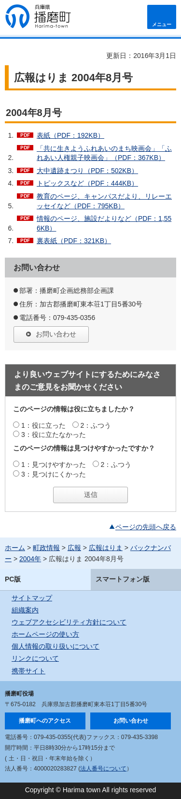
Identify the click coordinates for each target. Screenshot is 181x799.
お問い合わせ (56, 334)
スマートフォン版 (123, 579)
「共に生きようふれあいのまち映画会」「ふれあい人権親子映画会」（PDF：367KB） (104, 153)
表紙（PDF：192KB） (70, 135)
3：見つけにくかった (53, 474)
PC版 (13, 579)
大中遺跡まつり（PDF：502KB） (87, 170)
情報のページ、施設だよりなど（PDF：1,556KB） (104, 223)
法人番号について (103, 768)
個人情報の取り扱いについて (55, 646)
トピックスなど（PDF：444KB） (87, 183)
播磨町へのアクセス (45, 720)
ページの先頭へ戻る (145, 527)
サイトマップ (32, 598)
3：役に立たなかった (53, 434)
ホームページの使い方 (45, 634)
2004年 (30, 559)
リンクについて (35, 658)
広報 (74, 548)
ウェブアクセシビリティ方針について (69, 622)
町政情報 (46, 548)
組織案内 (25, 610)
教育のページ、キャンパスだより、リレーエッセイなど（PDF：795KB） (104, 201)
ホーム (15, 548)
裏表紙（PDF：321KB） (74, 241)
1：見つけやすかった (53, 464)
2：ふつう (96, 425)
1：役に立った (43, 425)
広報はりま (106, 548)
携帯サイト (28, 671)
